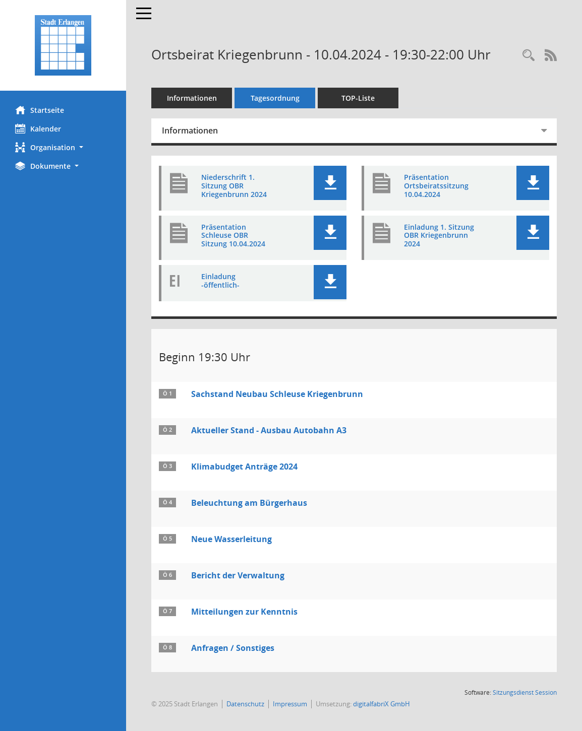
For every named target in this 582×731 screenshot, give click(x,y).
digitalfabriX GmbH (381, 703)
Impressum (290, 703)
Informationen (192, 98)
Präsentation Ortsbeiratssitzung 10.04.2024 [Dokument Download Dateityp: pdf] (436, 185)
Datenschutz (245, 703)
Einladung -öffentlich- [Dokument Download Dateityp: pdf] (220, 281)
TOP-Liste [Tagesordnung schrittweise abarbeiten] (358, 98)
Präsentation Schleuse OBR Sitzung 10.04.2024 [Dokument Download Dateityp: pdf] (233, 235)
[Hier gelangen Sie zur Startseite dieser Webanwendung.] (63, 45)
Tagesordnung (275, 98)
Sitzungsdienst (525, 692)
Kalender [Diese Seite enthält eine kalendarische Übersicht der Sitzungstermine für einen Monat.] (38, 128)
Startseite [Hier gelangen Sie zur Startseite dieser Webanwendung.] (39, 110)
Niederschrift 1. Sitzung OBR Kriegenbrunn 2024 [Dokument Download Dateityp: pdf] (234, 185)
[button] (63, 147)
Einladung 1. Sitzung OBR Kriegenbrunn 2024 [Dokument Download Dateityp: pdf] (439, 235)
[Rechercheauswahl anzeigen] (528, 55)
